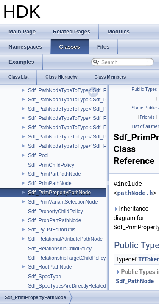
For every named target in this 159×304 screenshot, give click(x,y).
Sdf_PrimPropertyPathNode (59, 192)
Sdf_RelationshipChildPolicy (60, 249)
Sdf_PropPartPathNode (54, 220)
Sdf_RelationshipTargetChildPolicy (67, 258)
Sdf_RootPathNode (50, 267)
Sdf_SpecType (44, 277)
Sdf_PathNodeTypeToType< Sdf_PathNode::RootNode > (92, 137)
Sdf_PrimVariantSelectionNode (63, 202)
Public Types (144, 89)
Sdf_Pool (38, 155)
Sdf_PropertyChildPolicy (55, 211)
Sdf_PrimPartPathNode (54, 174)
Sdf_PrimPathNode (50, 183)
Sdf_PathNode (135, 281)
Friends (147, 117)
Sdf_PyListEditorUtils (51, 230)
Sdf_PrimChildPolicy (51, 165)
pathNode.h (135, 193)
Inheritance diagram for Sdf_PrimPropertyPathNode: (135, 218)
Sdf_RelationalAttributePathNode (65, 239)
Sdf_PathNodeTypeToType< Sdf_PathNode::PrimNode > (92, 100)
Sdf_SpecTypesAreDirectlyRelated (67, 286)
